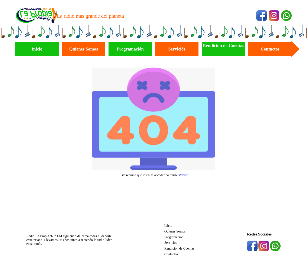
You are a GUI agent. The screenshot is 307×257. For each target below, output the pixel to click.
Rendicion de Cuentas (179, 248)
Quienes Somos (175, 231)
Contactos (171, 254)
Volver (183, 175)
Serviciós (170, 242)
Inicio (168, 225)
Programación (174, 237)
